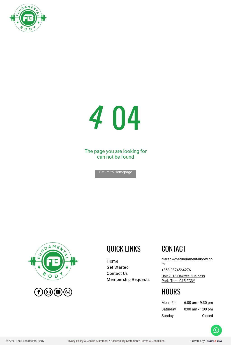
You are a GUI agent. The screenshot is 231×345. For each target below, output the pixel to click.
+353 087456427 (175, 270)
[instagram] (48, 293)
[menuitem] (131, 261)
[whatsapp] (67, 293)
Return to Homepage (115, 172)
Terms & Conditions (152, 341)
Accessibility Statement (125, 341)
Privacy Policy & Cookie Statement (87, 341)
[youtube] (58, 293)
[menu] (221, 18)
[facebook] (38, 293)
